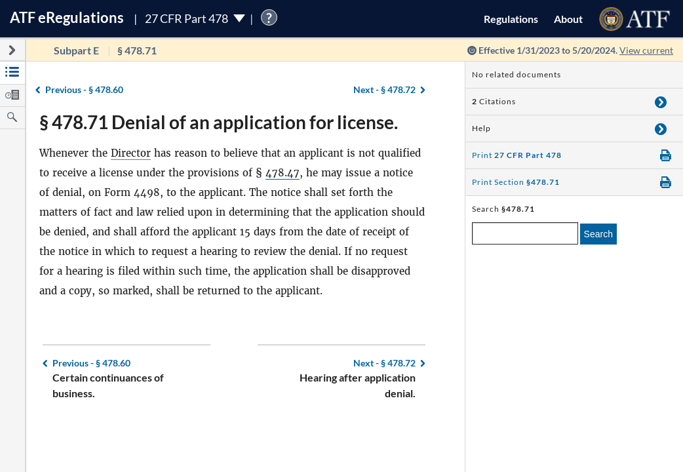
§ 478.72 (384, 89)
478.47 (282, 173)
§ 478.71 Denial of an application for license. (218, 122)
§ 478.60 (84, 89)
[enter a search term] (525, 233)
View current (646, 50)
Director (131, 153)
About (568, 18)
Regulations (511, 18)
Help (481, 128)
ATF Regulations (67, 17)
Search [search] (598, 234)
